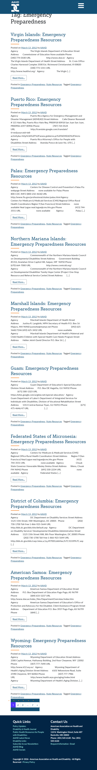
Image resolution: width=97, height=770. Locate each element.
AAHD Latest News (21, 738)
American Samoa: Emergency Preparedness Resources (41, 574)
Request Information (60, 743)
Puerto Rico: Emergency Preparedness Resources (36, 101)
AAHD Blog (18, 746)
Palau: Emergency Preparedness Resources (44, 173)
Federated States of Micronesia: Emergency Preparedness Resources (48, 438)
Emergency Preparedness (33, 84)
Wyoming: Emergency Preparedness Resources (48, 643)
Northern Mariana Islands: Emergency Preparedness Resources (48, 241)
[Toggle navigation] (81, 4)
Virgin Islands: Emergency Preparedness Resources (38, 37)
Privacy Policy (29, 762)
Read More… (19, 77)
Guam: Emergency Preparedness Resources (44, 370)
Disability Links (19, 740)
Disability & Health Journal (24, 729)
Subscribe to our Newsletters (25, 743)
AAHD (43, 47)
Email (72, 743)
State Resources (54, 84)
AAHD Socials (19, 749)
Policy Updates (19, 726)
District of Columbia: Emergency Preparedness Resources (44, 503)
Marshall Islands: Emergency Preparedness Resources (41, 305)
